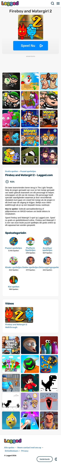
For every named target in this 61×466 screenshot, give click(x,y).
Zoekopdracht (52, 3)
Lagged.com (13, 441)
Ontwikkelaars (11, 451)
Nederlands (45, 459)
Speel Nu (28, 45)
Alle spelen (9, 447)
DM (56, 459)
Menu (58, 3)
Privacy (24, 451)
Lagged (10, 3)
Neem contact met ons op (29, 447)
